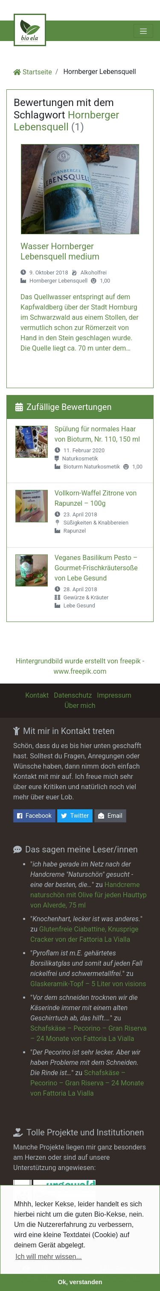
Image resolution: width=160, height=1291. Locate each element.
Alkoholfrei (94, 272)
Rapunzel (75, 531)
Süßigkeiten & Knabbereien (96, 522)
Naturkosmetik (80, 458)
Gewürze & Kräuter (86, 597)
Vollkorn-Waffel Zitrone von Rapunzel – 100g (96, 498)
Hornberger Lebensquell (58, 280)
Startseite (37, 72)
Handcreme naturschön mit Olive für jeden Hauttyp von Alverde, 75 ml (88, 895)
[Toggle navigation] (143, 31)
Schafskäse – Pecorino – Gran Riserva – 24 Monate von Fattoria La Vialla (87, 1083)
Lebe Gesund (79, 605)
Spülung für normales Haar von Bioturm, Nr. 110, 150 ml (97, 434)
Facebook (34, 815)
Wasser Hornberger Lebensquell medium (59, 251)
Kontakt (37, 695)
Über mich (79, 706)
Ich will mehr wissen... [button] (48, 1256)
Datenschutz (73, 695)
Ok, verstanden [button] (80, 1282)
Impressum (114, 695)
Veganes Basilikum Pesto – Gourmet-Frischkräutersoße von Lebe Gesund (96, 568)
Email (110, 815)
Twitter (75, 815)
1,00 (105, 280)
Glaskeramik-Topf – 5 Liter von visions (88, 984)
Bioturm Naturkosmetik (92, 466)
